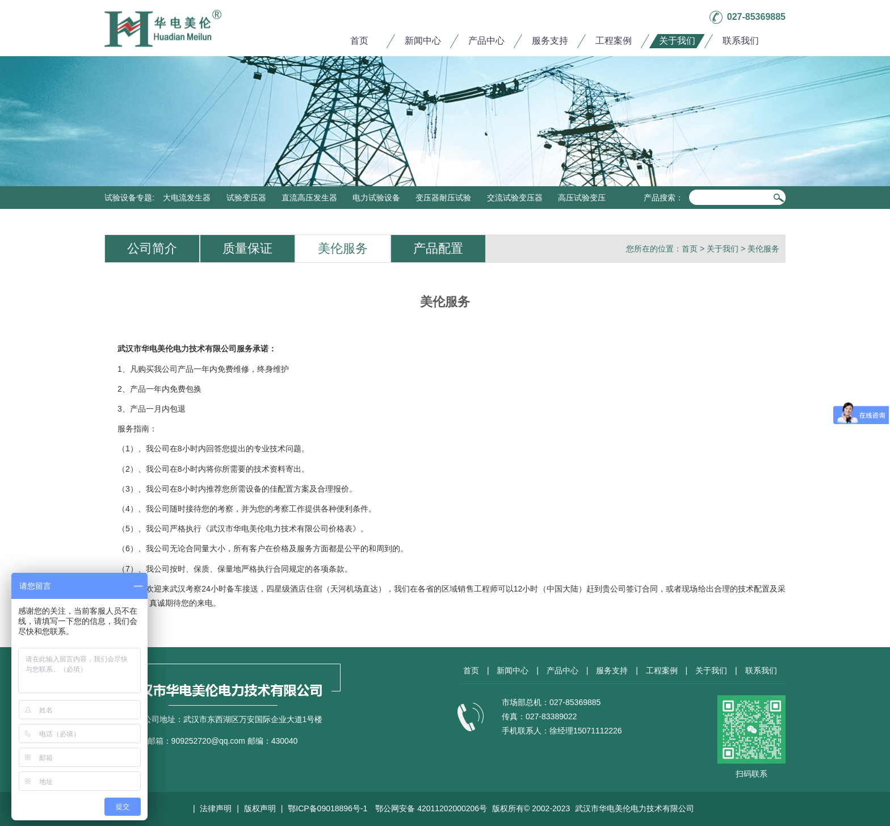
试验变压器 (246, 197)
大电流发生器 (187, 197)
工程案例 (613, 40)
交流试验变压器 (515, 197)
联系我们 (741, 40)
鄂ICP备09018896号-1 (327, 808)
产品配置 (438, 248)
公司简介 (152, 248)
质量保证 (247, 248)
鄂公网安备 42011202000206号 (431, 808)
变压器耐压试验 (443, 197)
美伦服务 (343, 248)
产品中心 (486, 40)
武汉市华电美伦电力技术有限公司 (634, 808)
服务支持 (550, 40)
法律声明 (216, 808)
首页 (359, 40)
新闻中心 (423, 40)
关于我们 (677, 40)
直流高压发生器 (309, 197)
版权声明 (260, 808)
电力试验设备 (376, 197)
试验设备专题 (128, 197)
